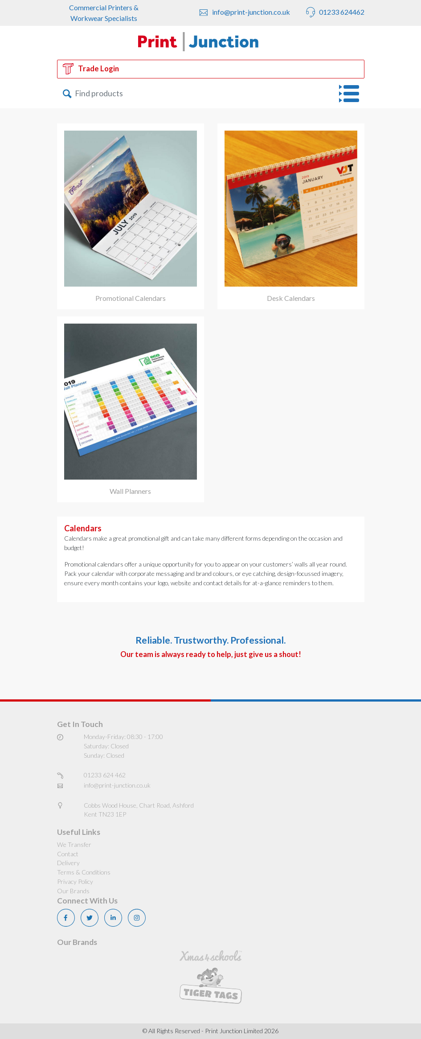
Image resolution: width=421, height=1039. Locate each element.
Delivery (68, 863)
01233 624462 (333, 12)
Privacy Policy (75, 881)
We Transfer (74, 844)
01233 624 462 (105, 775)
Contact (67, 854)
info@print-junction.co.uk (243, 12)
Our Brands (73, 891)
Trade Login (91, 68)
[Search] (170, 94)
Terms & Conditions (83, 872)
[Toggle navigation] (351, 93)
